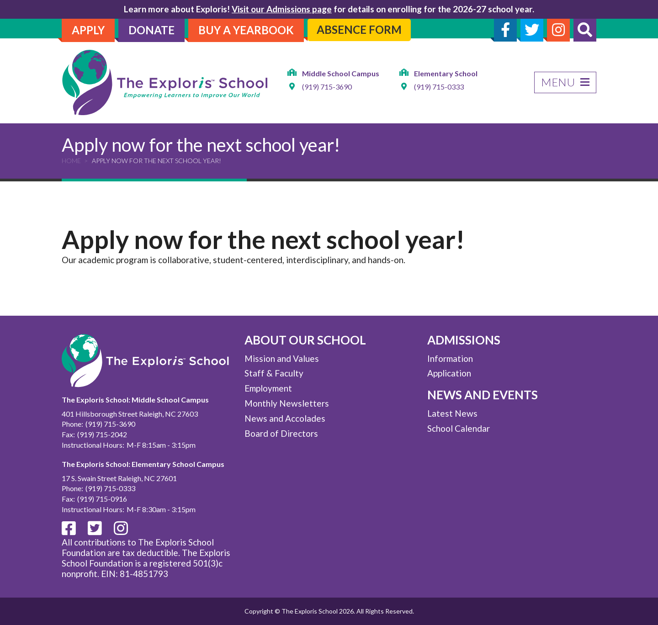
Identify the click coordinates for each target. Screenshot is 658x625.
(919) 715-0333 (439, 87)
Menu (565, 82)
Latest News (452, 413)
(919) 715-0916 (102, 498)
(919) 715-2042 (102, 434)
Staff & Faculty (273, 373)
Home (71, 160)
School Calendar (458, 428)
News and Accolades (284, 418)
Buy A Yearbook (246, 30)
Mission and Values (281, 358)
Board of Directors (281, 433)
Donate (151, 30)
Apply (88, 30)
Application (449, 373)
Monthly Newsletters (286, 403)
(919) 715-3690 (327, 87)
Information (450, 358)
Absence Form (359, 29)
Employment (268, 388)
